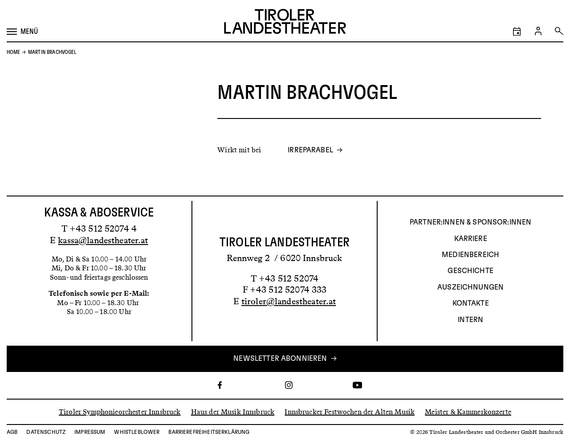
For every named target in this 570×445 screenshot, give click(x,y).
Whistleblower (136, 432)
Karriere (470, 238)
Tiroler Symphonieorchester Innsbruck (119, 411)
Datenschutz (45, 432)
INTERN (470, 319)
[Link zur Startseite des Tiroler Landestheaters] (285, 22)
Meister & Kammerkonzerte (468, 411)
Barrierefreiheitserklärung (208, 432)
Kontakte (470, 303)
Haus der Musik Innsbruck (233, 411)
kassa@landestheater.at (103, 240)
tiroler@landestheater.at (288, 301)
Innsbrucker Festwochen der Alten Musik (350, 411)
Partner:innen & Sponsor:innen (470, 222)
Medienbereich (470, 254)
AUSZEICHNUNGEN (470, 287)
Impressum (89, 432)
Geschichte (470, 270)
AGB (12, 432)
